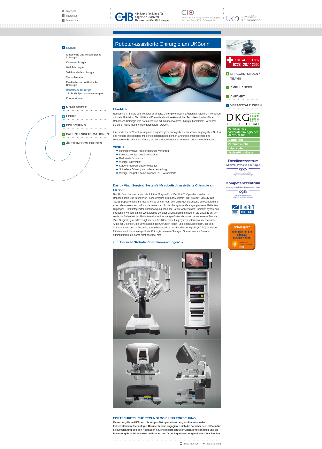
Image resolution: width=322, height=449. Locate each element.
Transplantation (75, 77)
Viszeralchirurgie (76, 62)
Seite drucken (190, 443)
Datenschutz (73, 20)
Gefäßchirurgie (75, 67)
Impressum (72, 15)
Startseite (71, 11)
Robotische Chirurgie (78, 90)
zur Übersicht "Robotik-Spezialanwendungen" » (148, 242)
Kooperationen (75, 98)
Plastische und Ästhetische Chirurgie (82, 84)
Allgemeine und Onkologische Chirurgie (83, 56)
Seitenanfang (213, 443)
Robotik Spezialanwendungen (85, 93)
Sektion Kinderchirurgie (80, 72)
